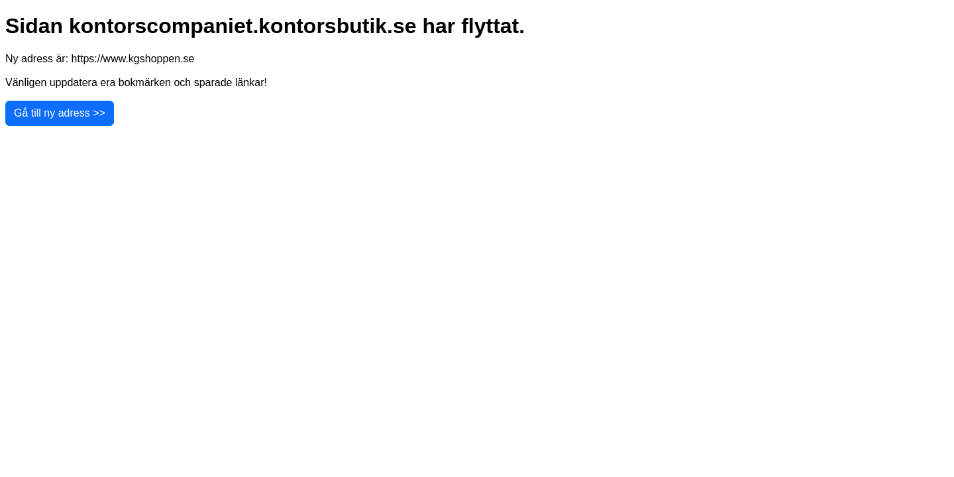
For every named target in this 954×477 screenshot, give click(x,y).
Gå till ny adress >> (59, 113)
